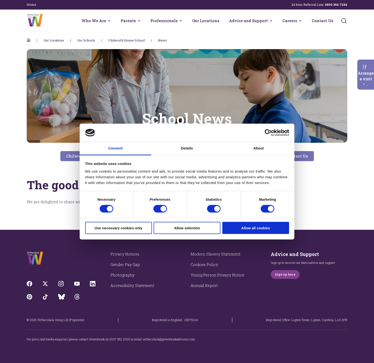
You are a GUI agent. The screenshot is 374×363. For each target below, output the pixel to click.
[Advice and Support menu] (271, 21)
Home (31, 4)
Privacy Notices (124, 253)
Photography (122, 274)
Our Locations (205, 20)
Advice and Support (248, 20)
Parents (128, 20)
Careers (289, 20)
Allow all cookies (255, 228)
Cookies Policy (204, 264)
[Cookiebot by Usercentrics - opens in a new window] (268, 132)
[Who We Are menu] (109, 21)
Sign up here (285, 274)
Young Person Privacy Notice (217, 274)
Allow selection (187, 228)
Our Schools (86, 40)
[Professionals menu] (181, 21)
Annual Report (204, 285)
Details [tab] (187, 148)
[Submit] (344, 20)
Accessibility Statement (132, 285)
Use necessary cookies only (118, 228)
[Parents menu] (139, 21)
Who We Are (94, 20)
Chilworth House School (126, 40)
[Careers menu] (300, 21)
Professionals (164, 20)
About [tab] (258, 148)
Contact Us (322, 20)
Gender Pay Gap (125, 264)
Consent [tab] (115, 148)
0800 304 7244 (336, 4)
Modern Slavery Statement (215, 253)
